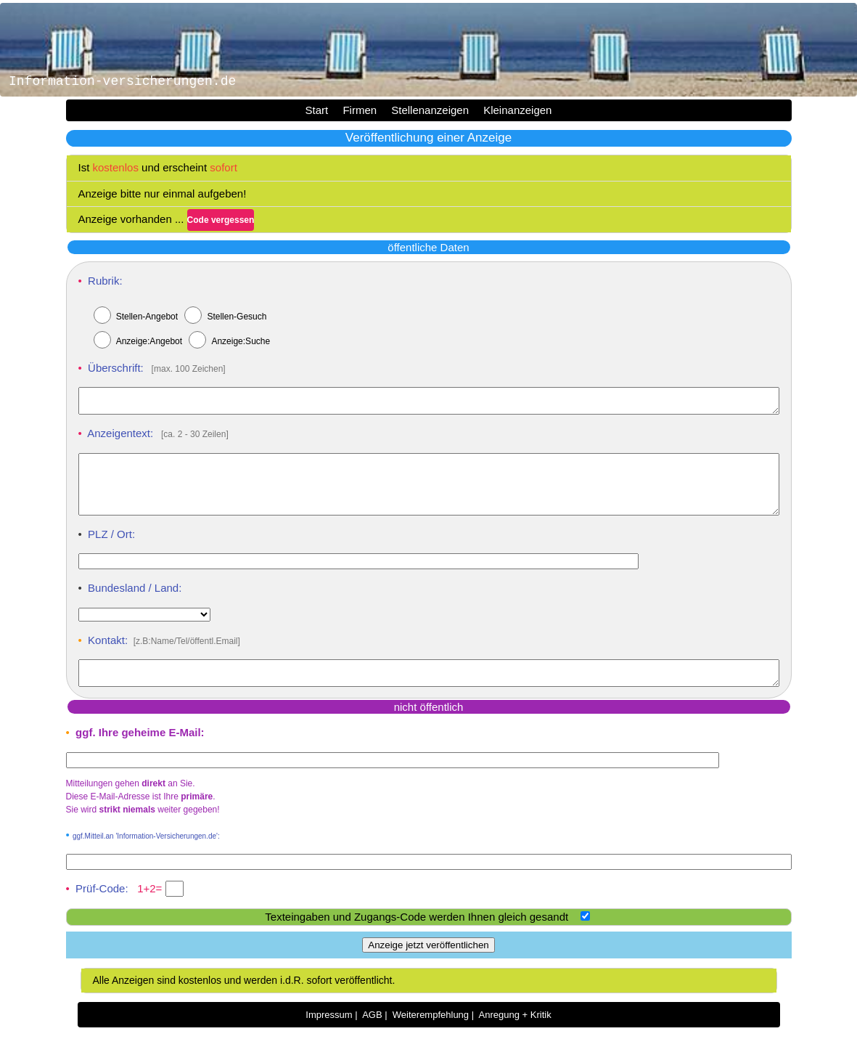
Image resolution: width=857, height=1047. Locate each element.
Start (317, 110)
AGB (372, 1034)
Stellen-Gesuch (236, 316)
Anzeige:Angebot (149, 341)
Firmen (360, 110)
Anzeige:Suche (240, 341)
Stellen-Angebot (147, 316)
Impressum (329, 1034)
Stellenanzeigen (430, 110)
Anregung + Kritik (515, 1034)
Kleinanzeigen (517, 110)
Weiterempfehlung (431, 1034)
